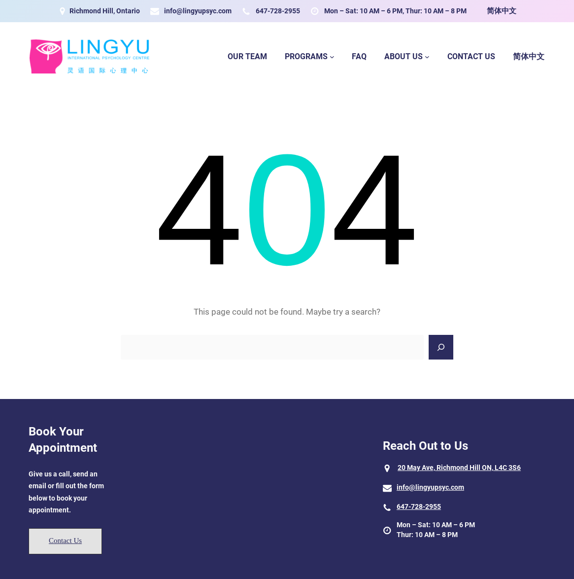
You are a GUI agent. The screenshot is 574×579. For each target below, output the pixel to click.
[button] (65, 541)
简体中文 (501, 10)
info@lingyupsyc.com (198, 11)
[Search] (441, 347)
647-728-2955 (278, 11)
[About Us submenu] (427, 56)
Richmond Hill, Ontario (104, 11)
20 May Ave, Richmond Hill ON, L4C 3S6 (459, 467)
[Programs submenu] (332, 56)
